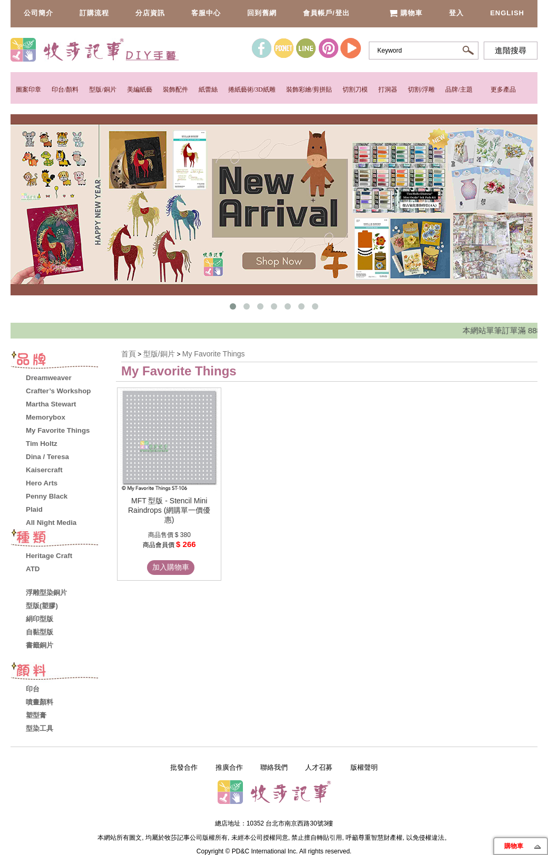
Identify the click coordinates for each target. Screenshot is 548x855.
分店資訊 (150, 13)
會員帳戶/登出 (326, 13)
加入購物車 (170, 567)
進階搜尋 (510, 50)
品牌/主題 (458, 89)
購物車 (406, 13)
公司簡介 (38, 13)
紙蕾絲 (208, 89)
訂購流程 (94, 13)
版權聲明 (364, 767)
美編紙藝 (139, 89)
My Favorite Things (213, 354)
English (507, 13)
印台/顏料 (65, 89)
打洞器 (387, 89)
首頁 (128, 354)
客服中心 (206, 13)
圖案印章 (28, 89)
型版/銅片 (102, 89)
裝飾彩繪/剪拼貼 (309, 89)
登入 (456, 13)
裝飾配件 (175, 89)
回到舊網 (262, 13)
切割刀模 (355, 89)
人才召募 (318, 767)
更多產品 (503, 89)
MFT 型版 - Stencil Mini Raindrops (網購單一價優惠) (169, 510)
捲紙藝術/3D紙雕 (252, 89)
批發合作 (184, 767)
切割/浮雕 (421, 89)
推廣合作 (229, 767)
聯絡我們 (274, 767)
